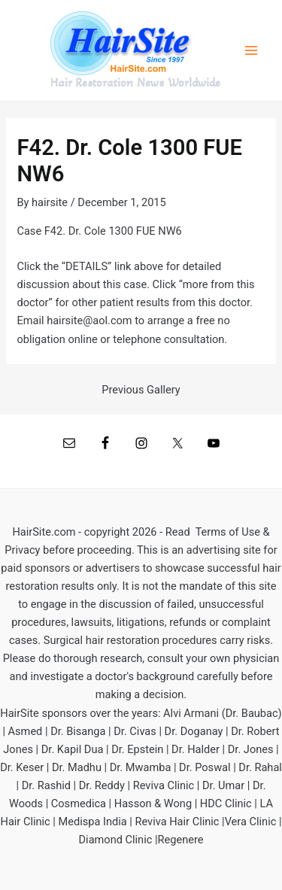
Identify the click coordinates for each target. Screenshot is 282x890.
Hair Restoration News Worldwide (135, 82)
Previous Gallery (141, 390)
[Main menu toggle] (251, 50)
